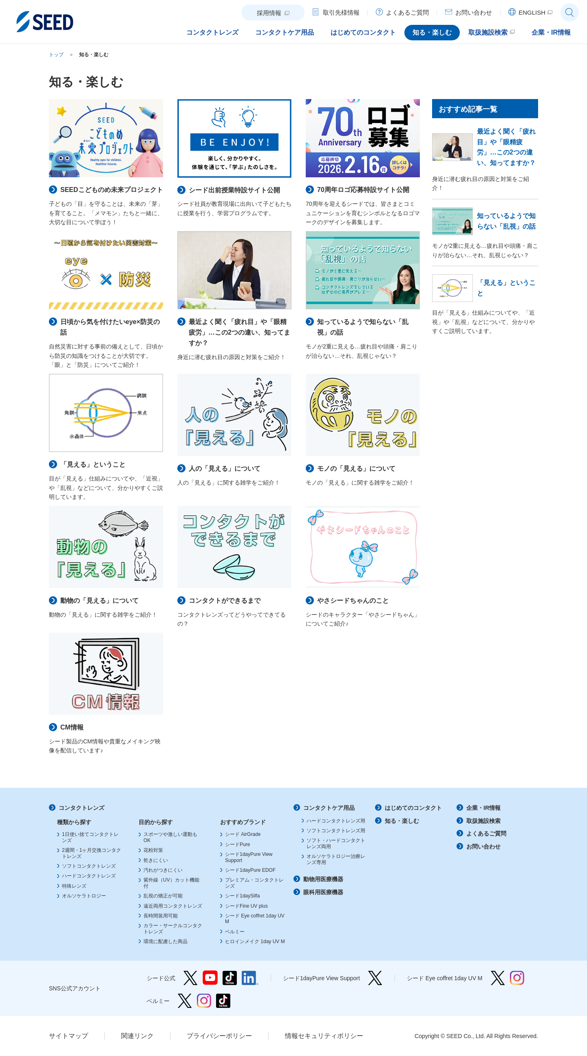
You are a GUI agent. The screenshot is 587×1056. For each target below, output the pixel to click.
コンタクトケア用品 (329, 808)
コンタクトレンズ (81, 808)
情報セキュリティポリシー (324, 1035)
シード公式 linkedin (250, 978)
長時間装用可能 (160, 916)
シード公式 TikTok (230, 978)
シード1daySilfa (242, 896)
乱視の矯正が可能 (163, 896)
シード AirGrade (242, 834)
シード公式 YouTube (210, 977)
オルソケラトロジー (84, 896)
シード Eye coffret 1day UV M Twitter (498, 978)
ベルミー (235, 932)
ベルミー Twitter (185, 1001)
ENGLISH (532, 12)
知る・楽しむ (93, 54)
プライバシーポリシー (219, 1035)
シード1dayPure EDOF (250, 870)
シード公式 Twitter (190, 978)
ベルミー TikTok (223, 1001)
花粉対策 (153, 850)
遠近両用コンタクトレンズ (172, 906)
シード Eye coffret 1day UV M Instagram (517, 978)
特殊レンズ (74, 886)
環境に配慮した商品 (165, 941)
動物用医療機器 (323, 879)
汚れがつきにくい (163, 870)
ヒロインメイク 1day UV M (255, 941)
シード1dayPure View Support (375, 978)
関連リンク (137, 1035)
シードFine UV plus (246, 906)
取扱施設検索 (483, 821)
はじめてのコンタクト (413, 808)
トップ (56, 54)
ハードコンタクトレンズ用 (336, 821)
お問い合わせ (483, 846)
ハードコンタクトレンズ (89, 876)
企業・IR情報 (483, 808)
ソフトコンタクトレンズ (89, 866)
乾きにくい (155, 860)
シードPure (237, 844)
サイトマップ (68, 1035)
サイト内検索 (570, 12)
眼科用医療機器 (323, 892)
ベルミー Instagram (204, 1001)
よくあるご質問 (486, 833)
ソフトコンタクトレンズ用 (336, 830)
